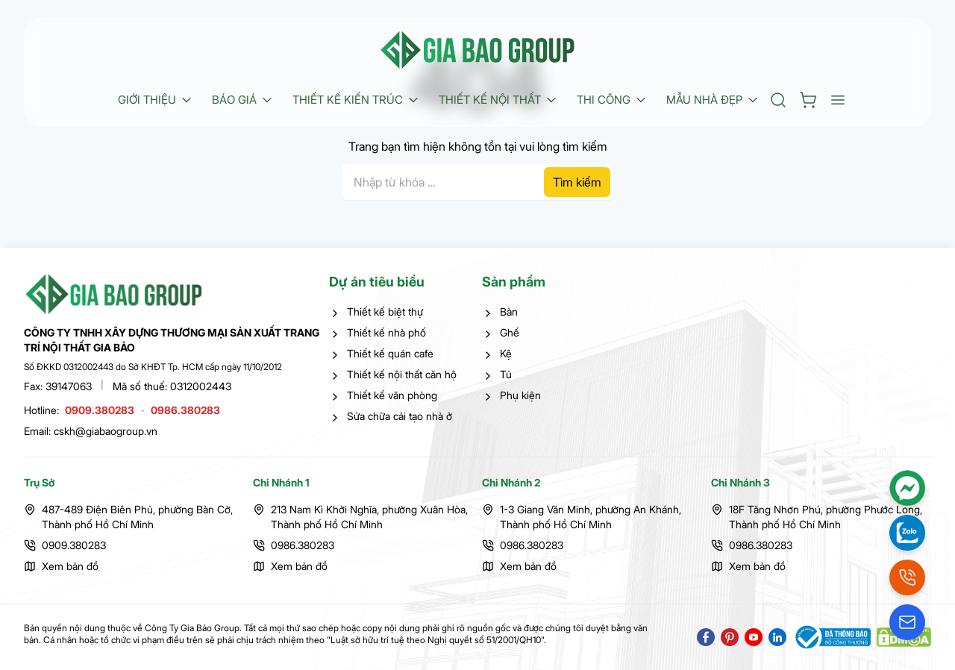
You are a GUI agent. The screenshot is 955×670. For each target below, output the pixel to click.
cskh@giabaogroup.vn (105, 431)
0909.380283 (99, 410)
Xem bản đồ (70, 566)
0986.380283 (185, 410)
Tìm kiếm (577, 182)
